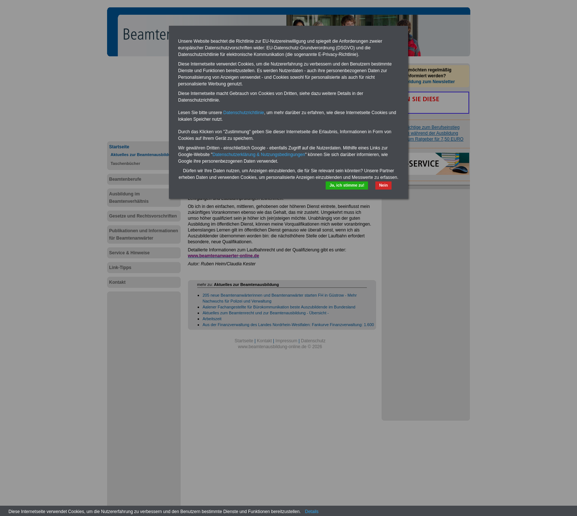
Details (312, 511)
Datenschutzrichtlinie (243, 112)
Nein (383, 185)
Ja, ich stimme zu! (346, 185)
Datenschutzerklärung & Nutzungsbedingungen (258, 154)
